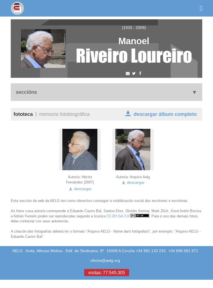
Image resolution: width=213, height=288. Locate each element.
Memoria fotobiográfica (64, 114)
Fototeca (23, 114)
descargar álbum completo (161, 114)
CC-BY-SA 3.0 (127, 216)
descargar (80, 188)
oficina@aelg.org (105, 260)
